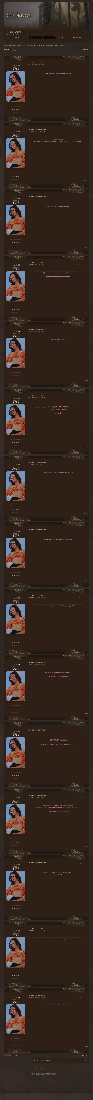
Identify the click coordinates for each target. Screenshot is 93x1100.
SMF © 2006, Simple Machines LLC (50, 1068)
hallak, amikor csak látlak (57, 45)
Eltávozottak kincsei (35, 45)
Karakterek (16, 45)
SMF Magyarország (47, 1069)
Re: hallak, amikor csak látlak (37, 63)
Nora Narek (46, 45)
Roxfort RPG (7, 45)
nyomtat (85, 50)
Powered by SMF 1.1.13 (36, 1068)
